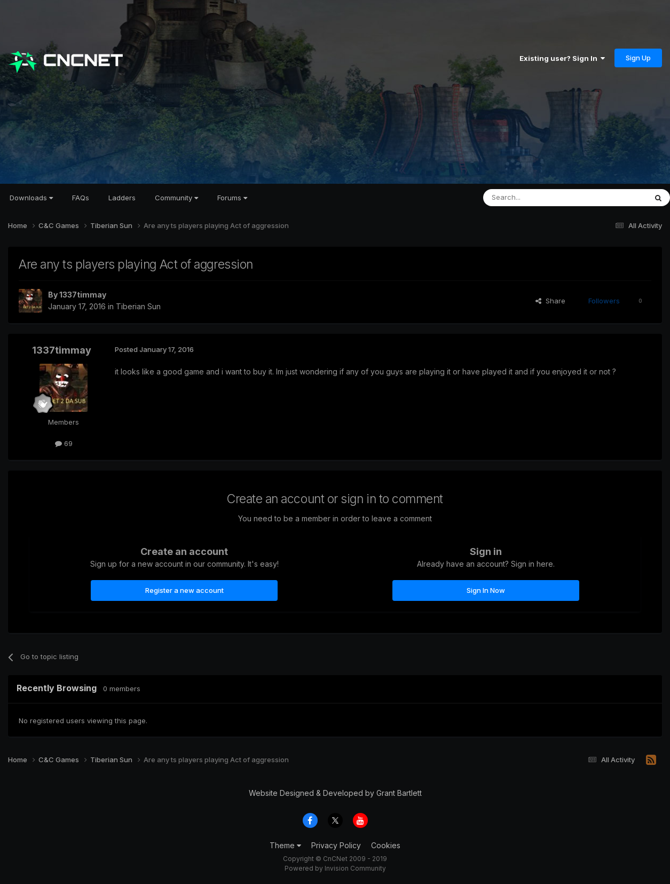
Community (176, 197)
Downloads (31, 197)
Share (550, 300)
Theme (285, 845)
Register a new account (184, 590)
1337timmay (82, 294)
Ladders (122, 197)
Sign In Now (486, 590)
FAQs (80, 197)
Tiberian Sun (138, 306)
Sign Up (638, 57)
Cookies (385, 845)
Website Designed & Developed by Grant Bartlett (335, 792)
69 (64, 443)
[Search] (537, 197)
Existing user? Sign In (562, 58)
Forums (232, 197)
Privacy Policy (336, 845)
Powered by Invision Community (335, 868)
